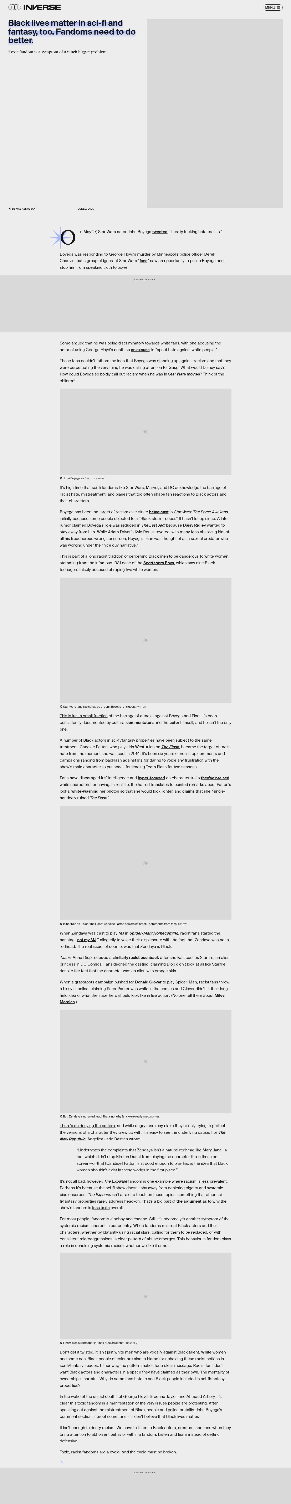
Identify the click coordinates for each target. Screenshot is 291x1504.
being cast (159, 512)
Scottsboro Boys (158, 563)
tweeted (160, 231)
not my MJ (86, 939)
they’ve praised (215, 778)
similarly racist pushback (136, 957)
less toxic (101, 1207)
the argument (189, 1201)
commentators (140, 722)
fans (143, 260)
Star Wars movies (184, 374)
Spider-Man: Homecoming (153, 933)
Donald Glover (148, 982)
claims (188, 791)
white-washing (84, 791)
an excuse (140, 349)
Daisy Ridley (194, 525)
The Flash (170, 747)
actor (174, 722)
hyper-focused (151, 778)
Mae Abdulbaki (26, 208)
